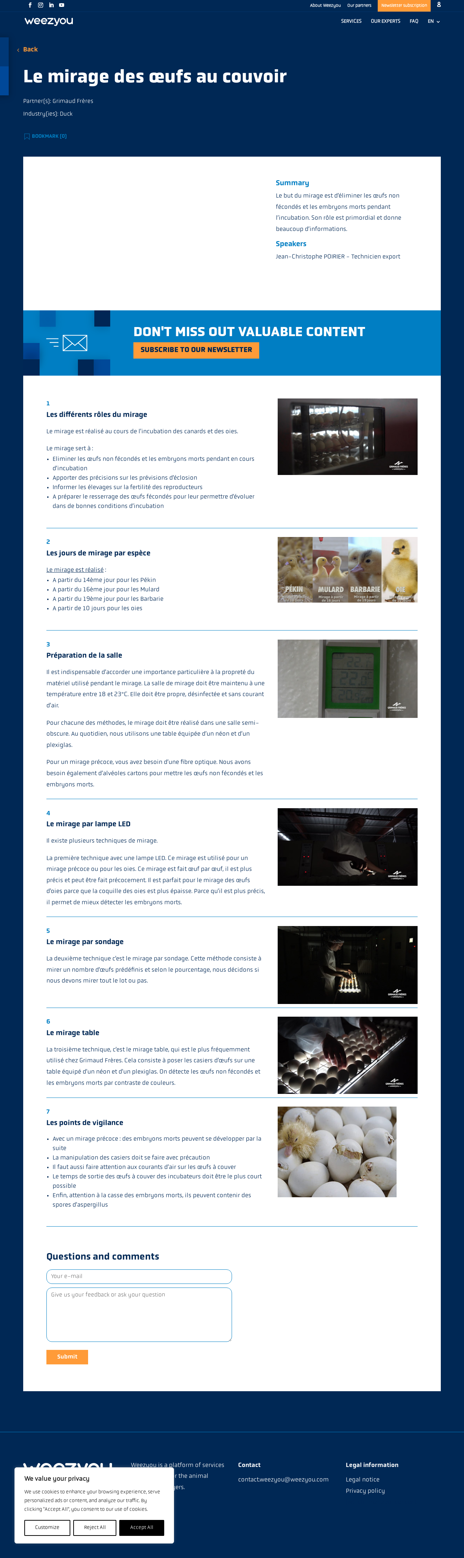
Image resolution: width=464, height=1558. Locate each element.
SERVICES (351, 21)
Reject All (95, 1527)
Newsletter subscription (404, 6)
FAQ (414, 21)
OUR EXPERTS (385, 21)
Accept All (141, 1527)
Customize (47, 1527)
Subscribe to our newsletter (197, 350)
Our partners (359, 6)
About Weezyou (325, 6)
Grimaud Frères (73, 101)
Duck (66, 114)
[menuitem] (434, 25)
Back (30, 49)
